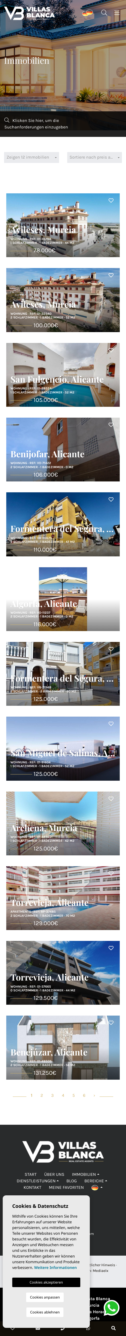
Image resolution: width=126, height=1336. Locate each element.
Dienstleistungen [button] (36, 1181)
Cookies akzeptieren (46, 1282)
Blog (71, 1181)
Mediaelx (101, 1270)
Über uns (54, 1174)
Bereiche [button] (94, 1181)
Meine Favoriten (66, 1187)
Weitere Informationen (55, 1267)
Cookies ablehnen (45, 1312)
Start (30, 1174)
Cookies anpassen (45, 1297)
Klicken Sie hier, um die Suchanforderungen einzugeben (36, 124)
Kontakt (32, 1187)
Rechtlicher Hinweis (98, 1265)
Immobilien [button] (84, 1174)
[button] (97, 1187)
